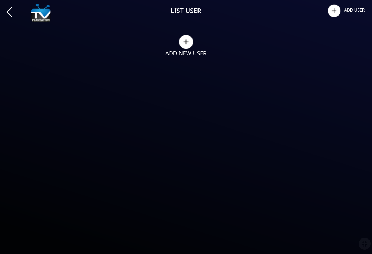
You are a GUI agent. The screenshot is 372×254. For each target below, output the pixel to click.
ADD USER (354, 10)
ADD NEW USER (186, 53)
